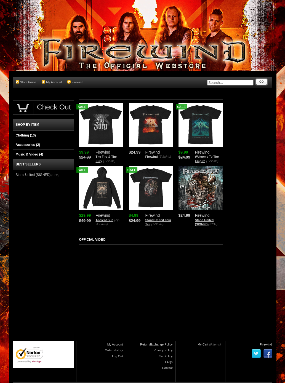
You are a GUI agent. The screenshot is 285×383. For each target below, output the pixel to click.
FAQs (169, 362)
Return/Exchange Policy (156, 344)
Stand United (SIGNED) (33, 175)
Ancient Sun (104, 220)
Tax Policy (166, 356)
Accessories (28, 145)
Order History (114, 350)
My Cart (203, 344)
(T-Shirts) (109, 161)
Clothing (26, 135)
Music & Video (29, 154)
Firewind (75, 82)
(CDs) (213, 224)
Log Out (117, 356)
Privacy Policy (163, 350)
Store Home (26, 82)
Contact (167, 367)
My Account (52, 82)
